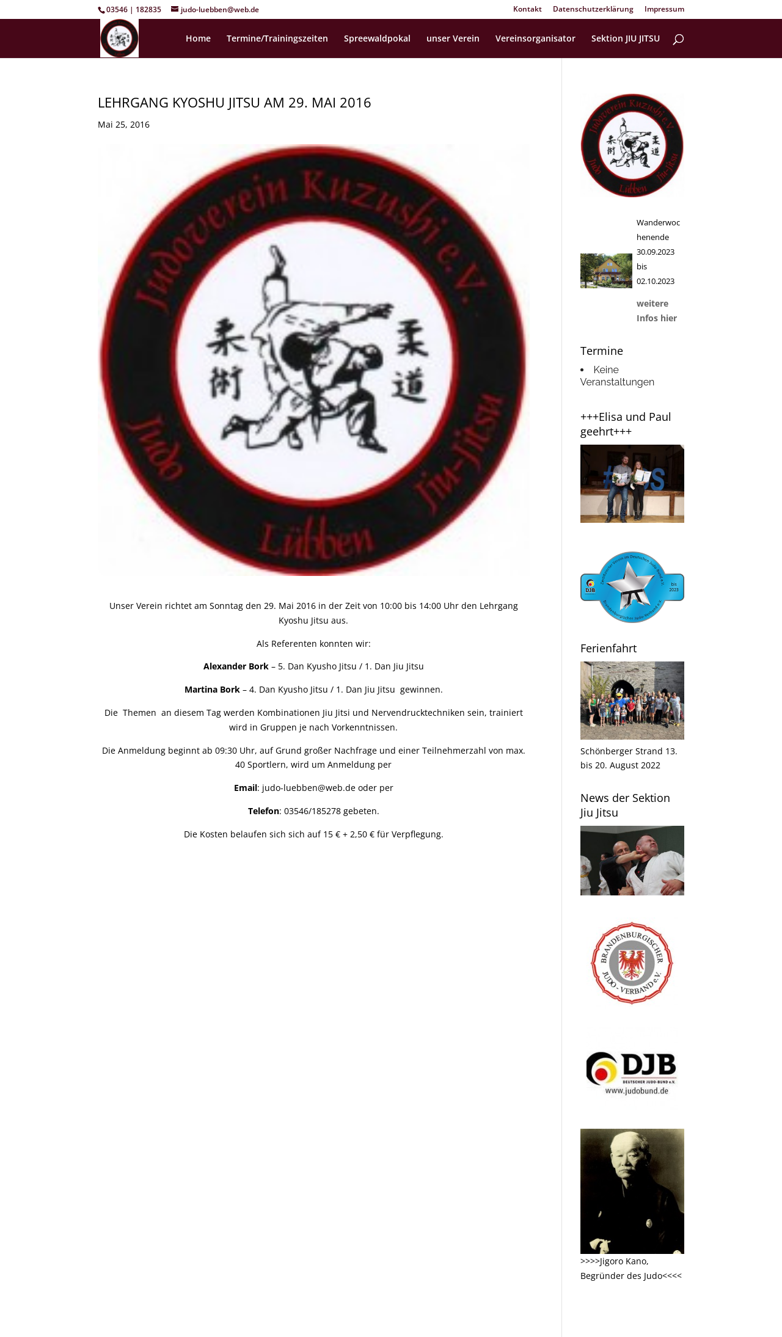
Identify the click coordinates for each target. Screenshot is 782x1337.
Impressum (664, 9)
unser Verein (453, 39)
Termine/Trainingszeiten (277, 39)
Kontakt (527, 9)
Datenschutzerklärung (593, 9)
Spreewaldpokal (377, 39)
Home (198, 39)
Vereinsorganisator (535, 39)
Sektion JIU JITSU (625, 39)
